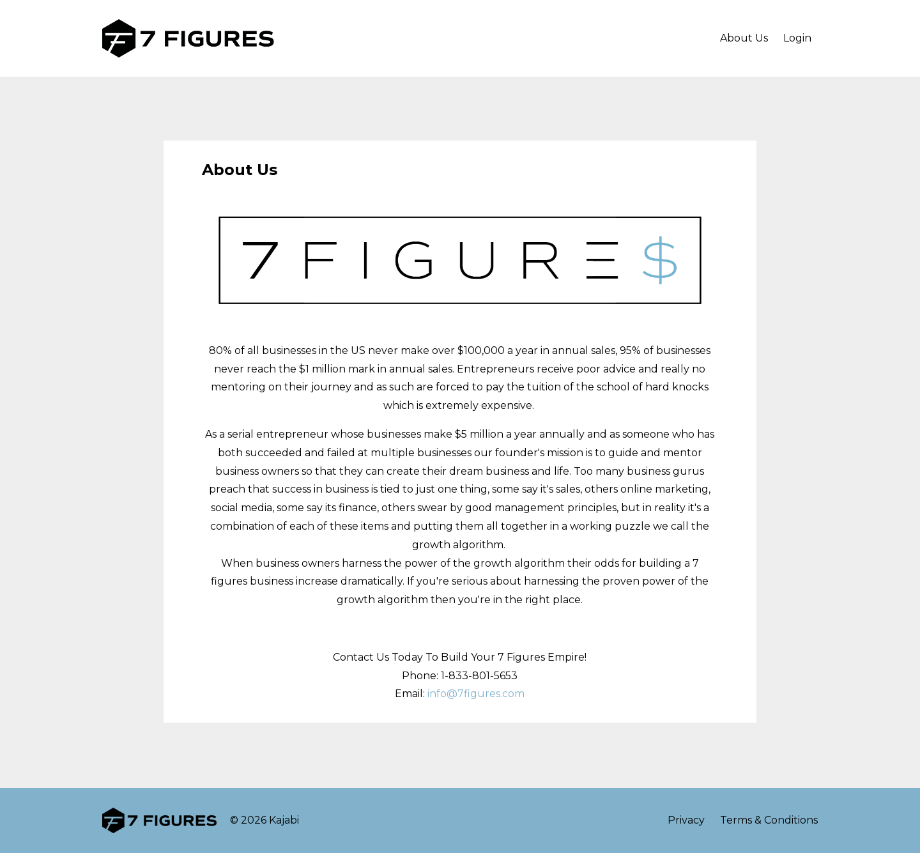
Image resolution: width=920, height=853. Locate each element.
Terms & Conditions (769, 820)
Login (797, 38)
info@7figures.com (476, 694)
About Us (744, 38)
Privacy (686, 820)
